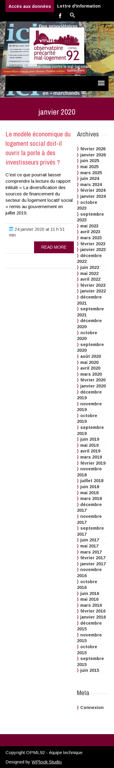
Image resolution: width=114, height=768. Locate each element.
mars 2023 (91, 237)
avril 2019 (90, 451)
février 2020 (92, 379)
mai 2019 (89, 445)
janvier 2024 (93, 196)
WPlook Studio (47, 761)
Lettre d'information (79, 6)
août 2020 (90, 356)
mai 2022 (89, 273)
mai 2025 (89, 166)
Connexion (92, 707)
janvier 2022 (93, 291)
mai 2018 (89, 492)
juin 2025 (89, 160)
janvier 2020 (93, 386)
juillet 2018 (91, 480)
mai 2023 (89, 226)
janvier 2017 (93, 563)
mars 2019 (91, 457)
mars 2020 (91, 374)
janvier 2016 (93, 617)
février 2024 (92, 190)
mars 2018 (91, 498)
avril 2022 (90, 279)
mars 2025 (91, 172)
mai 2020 (89, 362)
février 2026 (92, 148)
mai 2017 (89, 546)
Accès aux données (30, 6)
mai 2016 (89, 599)
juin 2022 (89, 267)
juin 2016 (89, 593)
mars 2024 (91, 184)
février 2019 (92, 463)
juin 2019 (89, 439)
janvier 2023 (93, 249)
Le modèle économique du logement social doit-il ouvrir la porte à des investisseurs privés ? (38, 147)
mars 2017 (91, 552)
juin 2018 (89, 486)
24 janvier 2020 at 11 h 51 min (37, 232)
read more (54, 247)
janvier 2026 (93, 154)
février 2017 (92, 557)
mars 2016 (91, 605)
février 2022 (92, 285)
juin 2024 (89, 178)
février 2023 (92, 243)
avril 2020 (90, 368)
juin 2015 (89, 670)
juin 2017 (89, 540)
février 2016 (92, 611)
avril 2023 (90, 231)
